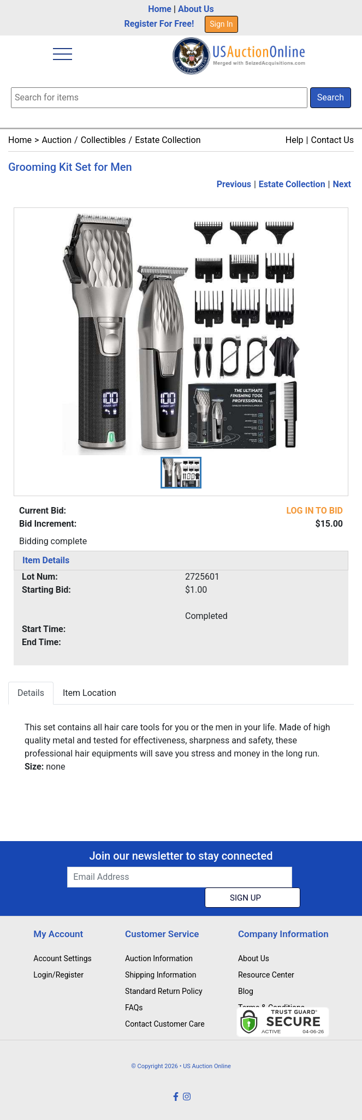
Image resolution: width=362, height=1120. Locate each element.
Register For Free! (159, 24)
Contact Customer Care (165, 1024)
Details (30, 693)
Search (330, 97)
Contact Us (332, 140)
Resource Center (266, 974)
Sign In (221, 24)
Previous (234, 184)
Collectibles (103, 140)
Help (295, 140)
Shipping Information (160, 974)
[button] (181, 472)
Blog (245, 991)
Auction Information (159, 958)
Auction (56, 140)
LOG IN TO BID (314, 510)
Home (159, 9)
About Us (196, 9)
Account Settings (62, 958)
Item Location (89, 693)
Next (342, 184)
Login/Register (58, 974)
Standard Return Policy (164, 991)
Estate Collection (167, 140)
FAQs (134, 1007)
